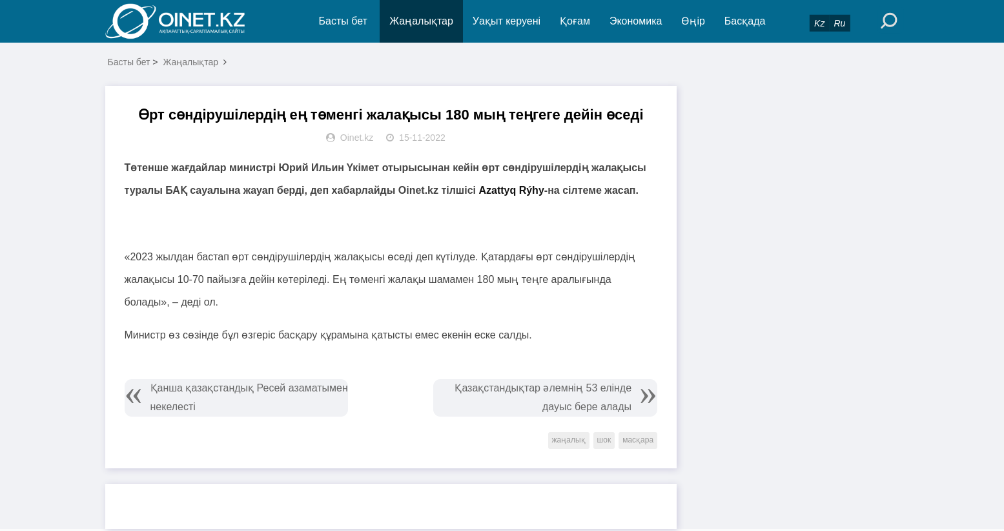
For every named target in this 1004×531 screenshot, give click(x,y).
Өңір (692, 21)
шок (604, 439)
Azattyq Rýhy (511, 190)
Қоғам (575, 21)
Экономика (636, 21)
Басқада (745, 21)
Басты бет (343, 21)
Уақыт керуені (506, 21)
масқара (637, 439)
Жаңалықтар (421, 21)
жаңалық (569, 439)
